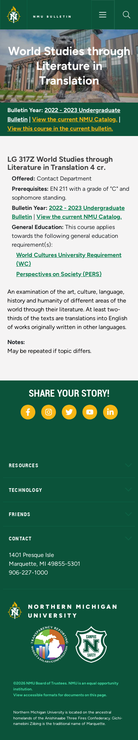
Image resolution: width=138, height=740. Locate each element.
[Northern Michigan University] (13, 14)
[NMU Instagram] (48, 412)
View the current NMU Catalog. (74, 119)
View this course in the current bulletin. (60, 128)
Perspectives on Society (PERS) (59, 274)
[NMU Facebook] (28, 412)
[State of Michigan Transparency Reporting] (49, 644)
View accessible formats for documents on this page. (60, 695)
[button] (126, 14)
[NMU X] (69, 412)
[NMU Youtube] (89, 412)
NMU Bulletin (52, 16)
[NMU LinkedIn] (110, 412)
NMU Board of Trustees (46, 683)
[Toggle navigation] (103, 14)
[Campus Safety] (91, 644)
